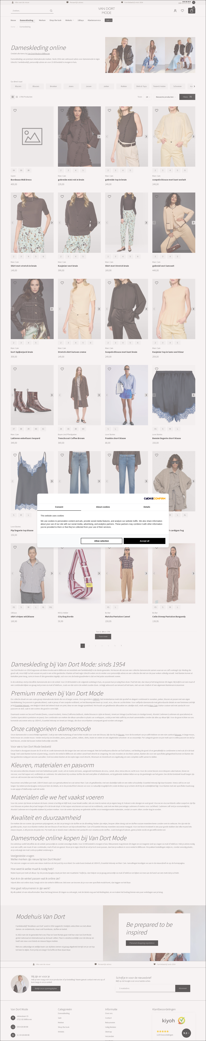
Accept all (144, 541)
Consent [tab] (59, 507)
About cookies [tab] (103, 507)
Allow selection (101, 541)
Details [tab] (147, 507)
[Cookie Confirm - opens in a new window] (154, 498)
